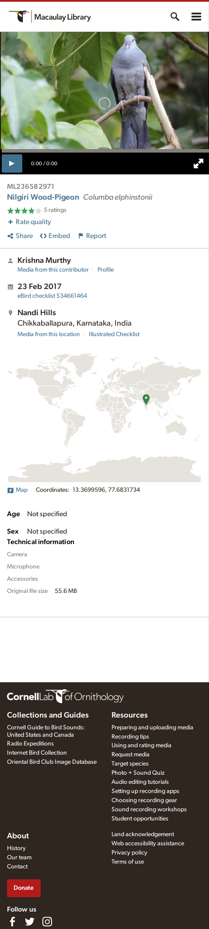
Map (17, 490)
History (16, 848)
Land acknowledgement (142, 834)
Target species (130, 764)
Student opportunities (139, 819)
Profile (106, 270)
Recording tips (130, 737)
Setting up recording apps (145, 791)
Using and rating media (141, 745)
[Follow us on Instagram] (47, 921)
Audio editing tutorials (140, 782)
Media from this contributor (53, 270)
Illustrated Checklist (114, 334)
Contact (17, 867)
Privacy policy (129, 853)
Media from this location (48, 334)
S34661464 (52, 296)
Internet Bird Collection (37, 753)
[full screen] (198, 163)
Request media (130, 755)
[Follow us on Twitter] (29, 921)
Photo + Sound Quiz (137, 773)
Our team (19, 857)
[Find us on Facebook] (12, 921)
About (18, 836)
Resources (129, 715)
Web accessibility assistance (147, 844)
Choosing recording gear (144, 800)
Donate (24, 888)
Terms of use (127, 862)
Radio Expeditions (30, 744)
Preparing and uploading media (152, 728)
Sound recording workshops (149, 809)
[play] (12, 163)
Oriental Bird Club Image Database (52, 762)
